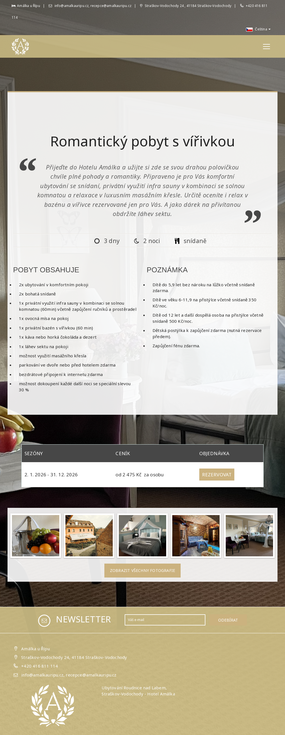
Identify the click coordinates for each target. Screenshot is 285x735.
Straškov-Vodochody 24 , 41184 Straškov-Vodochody (185, 5)
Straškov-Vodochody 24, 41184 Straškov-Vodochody (74, 657)
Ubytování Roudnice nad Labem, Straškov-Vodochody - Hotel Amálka (138, 690)
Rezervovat (217, 474)
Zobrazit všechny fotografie (142, 570)
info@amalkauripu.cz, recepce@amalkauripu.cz (90, 5)
